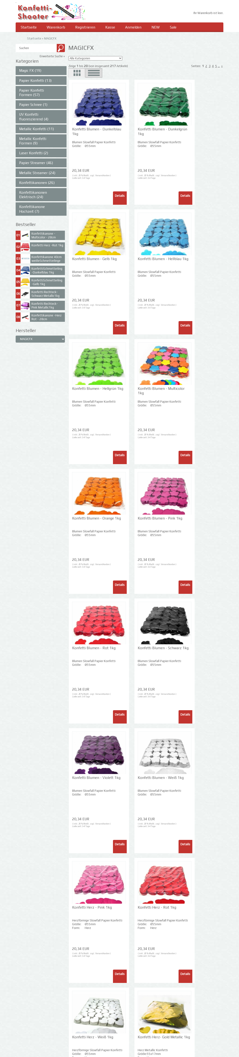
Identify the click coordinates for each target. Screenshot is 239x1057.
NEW (157, 27)
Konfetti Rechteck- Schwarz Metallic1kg (46, 294)
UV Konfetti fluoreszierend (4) (33, 117)
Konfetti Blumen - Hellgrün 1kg (137, 261)
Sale (175, 27)
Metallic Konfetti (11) (36, 129)
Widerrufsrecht (26, 1037)
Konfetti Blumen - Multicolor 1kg (187, 261)
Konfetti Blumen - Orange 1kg (86, 391)
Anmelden (135, 27)
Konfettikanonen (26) (37, 183)
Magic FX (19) (30, 71)
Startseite (29, 27)
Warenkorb (56, 27)
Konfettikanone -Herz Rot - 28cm (47, 317)
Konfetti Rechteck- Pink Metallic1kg (45, 306)
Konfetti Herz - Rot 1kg (141, 648)
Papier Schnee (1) (33, 105)
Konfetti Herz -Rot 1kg (47, 245)
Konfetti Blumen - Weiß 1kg (187, 520)
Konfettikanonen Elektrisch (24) (33, 195)
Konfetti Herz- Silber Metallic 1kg (190, 780)
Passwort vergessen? (83, 1046)
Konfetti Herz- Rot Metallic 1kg (137, 780)
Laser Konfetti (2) (33, 153)
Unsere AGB (24, 1022)
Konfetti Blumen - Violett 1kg (137, 520)
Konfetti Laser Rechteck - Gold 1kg (88, 910)
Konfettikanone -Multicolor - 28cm (44, 236)
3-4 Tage (85, 178)
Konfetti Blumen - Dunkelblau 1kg (86, 131)
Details (104, 196)
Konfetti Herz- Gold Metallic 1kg (87, 780)
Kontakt (21, 1030)
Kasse (111, 27)
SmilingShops (204, 1050)
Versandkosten (102, 175)
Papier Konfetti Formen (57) (31, 93)
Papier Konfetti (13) (35, 81)
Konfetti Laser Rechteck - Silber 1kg (139, 910)
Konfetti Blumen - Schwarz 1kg (86, 520)
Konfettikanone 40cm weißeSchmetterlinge (47, 259)
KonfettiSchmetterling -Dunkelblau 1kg (47, 271)
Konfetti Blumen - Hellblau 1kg (86, 261)
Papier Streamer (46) (36, 163)
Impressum (129, 1008)
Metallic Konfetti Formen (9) (32, 141)
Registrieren (86, 27)
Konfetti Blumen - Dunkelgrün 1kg (137, 131)
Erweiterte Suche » (52, 56)
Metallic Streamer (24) (37, 173)
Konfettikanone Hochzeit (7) (32, 209)
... (219, 66)
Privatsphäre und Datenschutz (36, 1015)
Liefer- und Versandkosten (34, 1008)
